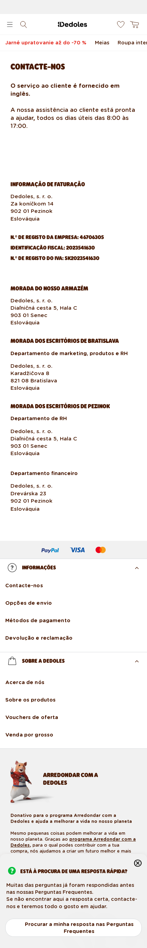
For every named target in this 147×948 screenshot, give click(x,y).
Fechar (138, 863)
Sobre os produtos (30, 700)
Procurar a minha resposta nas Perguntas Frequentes (79, 927)
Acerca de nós (24, 682)
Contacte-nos (24, 585)
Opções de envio (28, 603)
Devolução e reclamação (38, 638)
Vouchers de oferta (31, 717)
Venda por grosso (29, 735)
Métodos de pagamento (37, 620)
